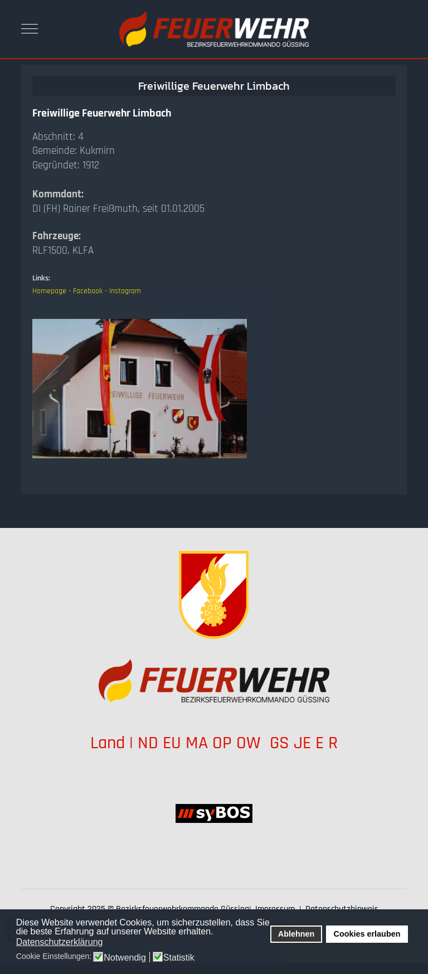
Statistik (178, 957)
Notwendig (125, 957)
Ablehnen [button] (296, 933)
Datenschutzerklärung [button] (59, 942)
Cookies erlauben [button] (367, 933)
